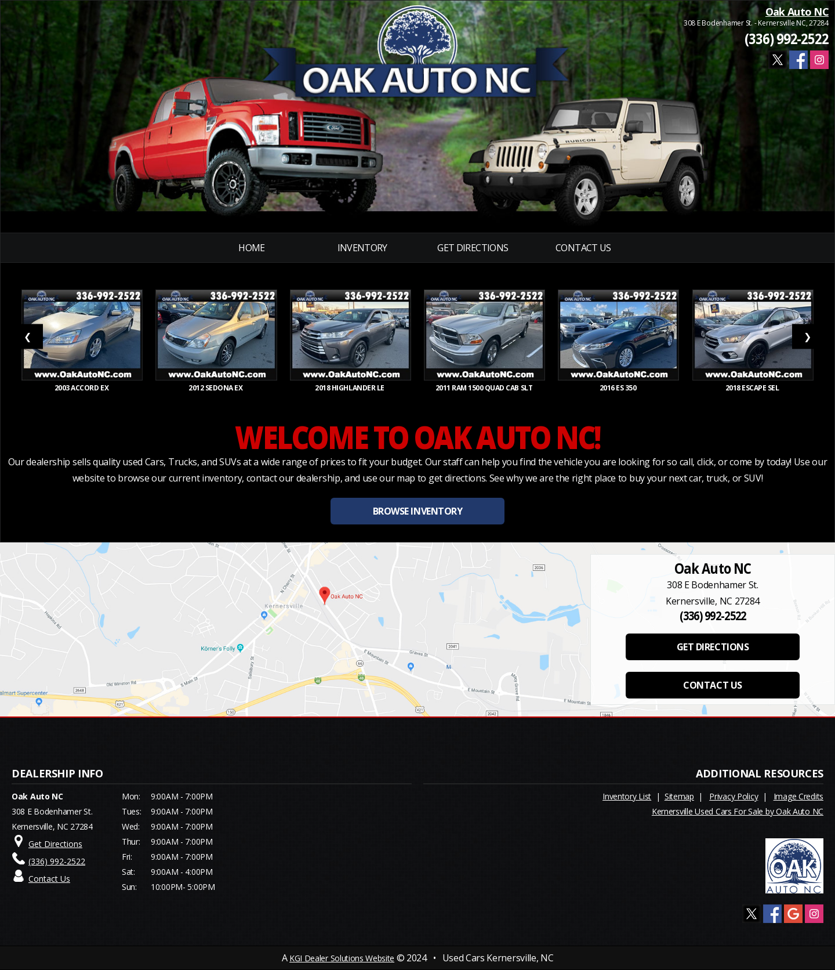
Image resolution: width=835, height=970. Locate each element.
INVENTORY (362, 247)
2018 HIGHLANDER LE (350, 388)
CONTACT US (712, 685)
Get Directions (472, 247)
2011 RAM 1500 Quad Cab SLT (484, 388)
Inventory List (626, 796)
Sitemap (679, 796)
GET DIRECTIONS (713, 646)
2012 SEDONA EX (216, 388)
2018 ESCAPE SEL (752, 388)
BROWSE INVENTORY (417, 511)
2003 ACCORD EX (82, 388)
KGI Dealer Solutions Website (341, 958)
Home (251, 247)
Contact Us (583, 247)
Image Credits (798, 796)
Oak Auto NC (797, 12)
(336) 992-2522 (787, 38)
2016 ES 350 (619, 388)
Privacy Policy (733, 796)
